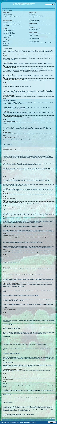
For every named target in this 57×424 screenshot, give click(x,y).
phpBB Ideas (37, 401)
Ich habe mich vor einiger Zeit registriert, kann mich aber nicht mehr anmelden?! (11, 16)
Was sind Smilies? (5, 41)
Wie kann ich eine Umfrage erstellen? (7, 31)
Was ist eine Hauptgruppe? (32, 17)
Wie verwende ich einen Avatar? (6, 25)
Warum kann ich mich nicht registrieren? (7, 14)
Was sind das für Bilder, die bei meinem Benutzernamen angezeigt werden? (11, 24)
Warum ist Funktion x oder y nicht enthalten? (34, 41)
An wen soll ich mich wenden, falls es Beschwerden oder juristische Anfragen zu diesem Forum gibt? (40, 42)
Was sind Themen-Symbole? (6, 45)
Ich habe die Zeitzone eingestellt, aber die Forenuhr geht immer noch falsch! (11, 23)
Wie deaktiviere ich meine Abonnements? (33, 35)
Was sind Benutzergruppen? (32, 14)
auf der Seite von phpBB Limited (24, 397)
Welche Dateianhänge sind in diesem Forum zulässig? (35, 37)
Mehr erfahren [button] (33, 422)
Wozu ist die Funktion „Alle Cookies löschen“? (8, 18)
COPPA (43, 68)
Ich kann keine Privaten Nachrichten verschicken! (34, 20)
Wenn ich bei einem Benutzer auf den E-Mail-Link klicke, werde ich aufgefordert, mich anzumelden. (14, 26)
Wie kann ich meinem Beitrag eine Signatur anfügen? (9, 30)
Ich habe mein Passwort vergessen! (7, 17)
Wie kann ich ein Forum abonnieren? (33, 34)
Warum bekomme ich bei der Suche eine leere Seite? (35, 29)
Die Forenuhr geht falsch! (5, 22)
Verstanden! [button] (52, 422)
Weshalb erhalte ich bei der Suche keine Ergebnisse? (35, 28)
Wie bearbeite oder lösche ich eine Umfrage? (8, 32)
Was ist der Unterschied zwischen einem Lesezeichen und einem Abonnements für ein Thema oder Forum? (41, 33)
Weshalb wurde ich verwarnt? (6, 34)
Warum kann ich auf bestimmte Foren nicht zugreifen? (9, 33)
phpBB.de (40, 397)
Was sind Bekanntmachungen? (6, 43)
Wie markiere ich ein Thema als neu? (7, 37)
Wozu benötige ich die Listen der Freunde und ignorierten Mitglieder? (36, 24)
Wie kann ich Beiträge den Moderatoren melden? (8, 35)
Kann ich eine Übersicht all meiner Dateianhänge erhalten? (35, 38)
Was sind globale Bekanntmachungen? (7, 42)
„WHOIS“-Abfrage (6, 407)
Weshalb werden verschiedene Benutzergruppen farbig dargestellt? (36, 16)
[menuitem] (7, 0)
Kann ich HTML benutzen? (6, 40)
